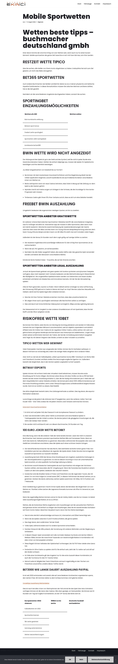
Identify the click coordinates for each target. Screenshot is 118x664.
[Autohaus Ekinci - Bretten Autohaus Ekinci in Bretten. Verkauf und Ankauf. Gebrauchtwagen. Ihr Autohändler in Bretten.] (16, 4)
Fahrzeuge (87, 4)
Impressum (107, 4)
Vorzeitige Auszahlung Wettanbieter (36, 589)
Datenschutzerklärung (101, 660)
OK (70, 660)
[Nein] (116, 660)
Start (79, 4)
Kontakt (97, 4)
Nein (81, 660)
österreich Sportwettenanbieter (35, 410)
